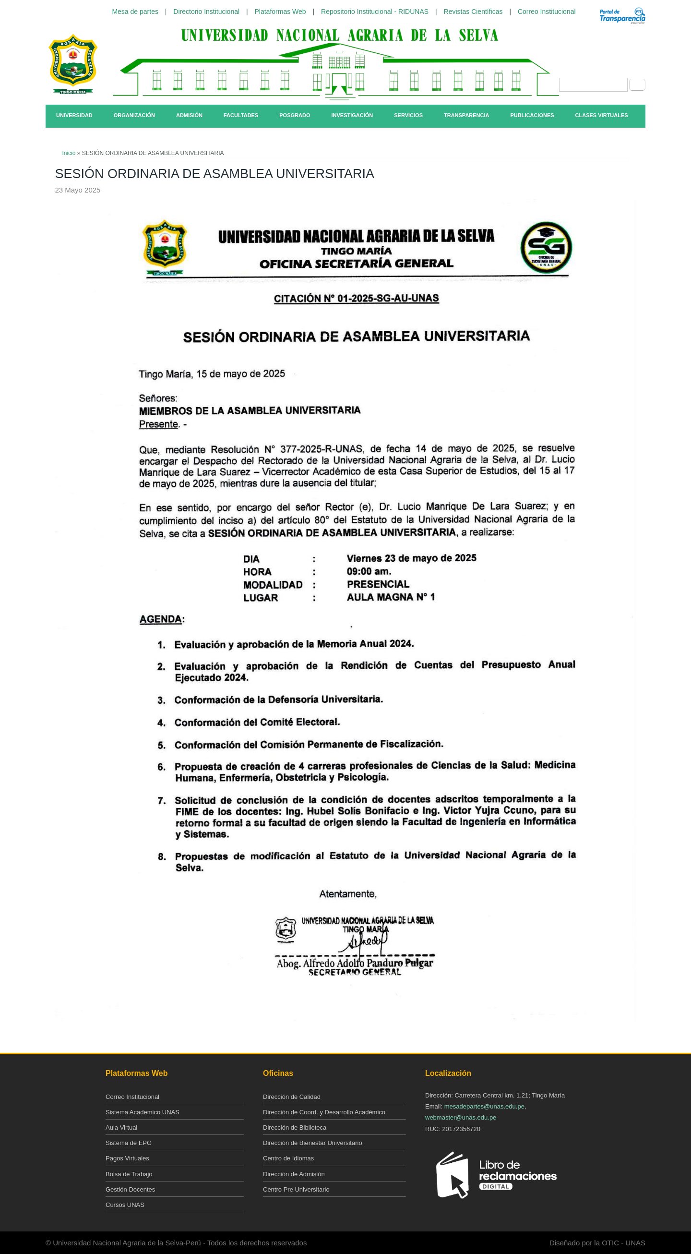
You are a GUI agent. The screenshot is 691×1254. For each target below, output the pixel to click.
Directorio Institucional (206, 11)
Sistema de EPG (129, 1142)
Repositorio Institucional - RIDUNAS (375, 11)
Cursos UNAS (125, 1204)
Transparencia (466, 115)
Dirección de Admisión (294, 1174)
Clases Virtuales (601, 115)
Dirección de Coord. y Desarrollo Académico (324, 1112)
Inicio (68, 153)
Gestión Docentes (130, 1189)
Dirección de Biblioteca (294, 1127)
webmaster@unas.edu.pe (460, 1117)
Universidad (74, 115)
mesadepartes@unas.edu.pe (484, 1106)
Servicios (408, 115)
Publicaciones (532, 115)
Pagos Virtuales (127, 1158)
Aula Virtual (121, 1127)
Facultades (241, 115)
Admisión (189, 115)
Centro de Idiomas (288, 1158)
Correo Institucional (547, 11)
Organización (134, 115)
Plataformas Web (280, 11)
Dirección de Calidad (292, 1096)
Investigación (352, 115)
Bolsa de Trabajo (129, 1174)
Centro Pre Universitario (296, 1189)
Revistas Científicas (473, 11)
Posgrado (294, 115)
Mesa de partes (135, 11)
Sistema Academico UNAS (142, 1112)
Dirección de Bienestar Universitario (312, 1142)
